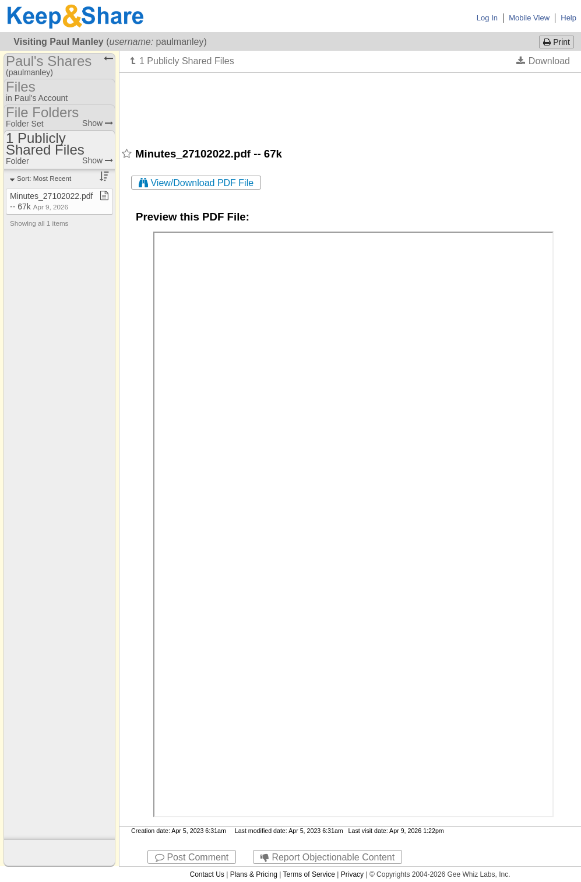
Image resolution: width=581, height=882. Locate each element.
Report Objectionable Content (327, 857)
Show (97, 123)
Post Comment (191, 857)
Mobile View (529, 17)
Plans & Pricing (253, 874)
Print (556, 42)
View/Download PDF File (196, 183)
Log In (487, 17)
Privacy (352, 874)
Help (568, 17)
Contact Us (206, 874)
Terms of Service (309, 874)
